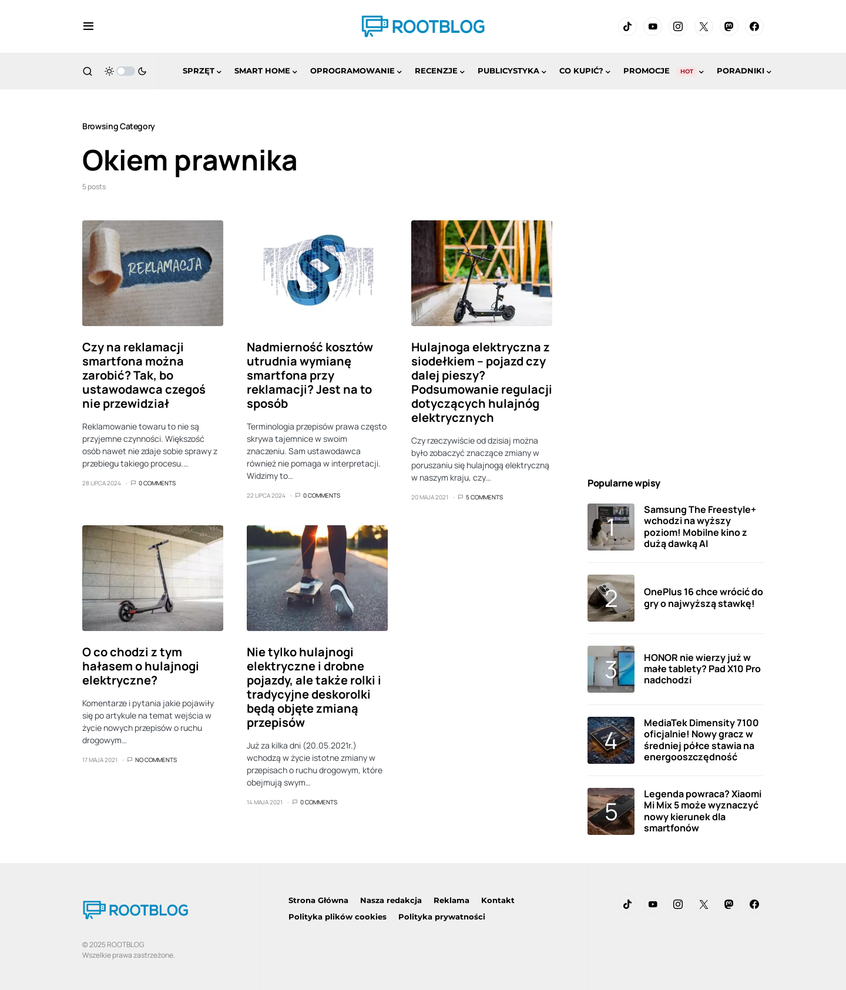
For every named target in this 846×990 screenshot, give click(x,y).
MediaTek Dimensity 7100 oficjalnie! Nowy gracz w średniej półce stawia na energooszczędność (701, 739)
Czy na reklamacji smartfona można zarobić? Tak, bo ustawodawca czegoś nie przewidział (144, 375)
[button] (88, 26)
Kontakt (498, 900)
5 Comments (484, 497)
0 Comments (157, 483)
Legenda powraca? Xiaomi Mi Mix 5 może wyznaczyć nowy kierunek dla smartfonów (702, 810)
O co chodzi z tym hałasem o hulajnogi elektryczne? (140, 666)
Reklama (451, 900)
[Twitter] (703, 26)
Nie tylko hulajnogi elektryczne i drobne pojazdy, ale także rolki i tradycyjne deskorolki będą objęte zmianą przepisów (314, 687)
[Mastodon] (729, 26)
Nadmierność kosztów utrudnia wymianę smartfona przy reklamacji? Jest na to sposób (310, 375)
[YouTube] (652, 26)
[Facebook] (754, 26)
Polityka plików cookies (337, 916)
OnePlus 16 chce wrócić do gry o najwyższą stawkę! (703, 597)
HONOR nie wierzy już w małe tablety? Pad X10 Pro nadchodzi (702, 668)
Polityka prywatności (441, 916)
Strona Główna (318, 900)
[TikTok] (627, 26)
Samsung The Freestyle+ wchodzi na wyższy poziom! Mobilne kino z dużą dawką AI (700, 526)
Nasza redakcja (391, 900)
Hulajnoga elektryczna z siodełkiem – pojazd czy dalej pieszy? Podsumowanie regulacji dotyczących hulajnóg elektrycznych (481, 382)
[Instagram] (678, 26)
